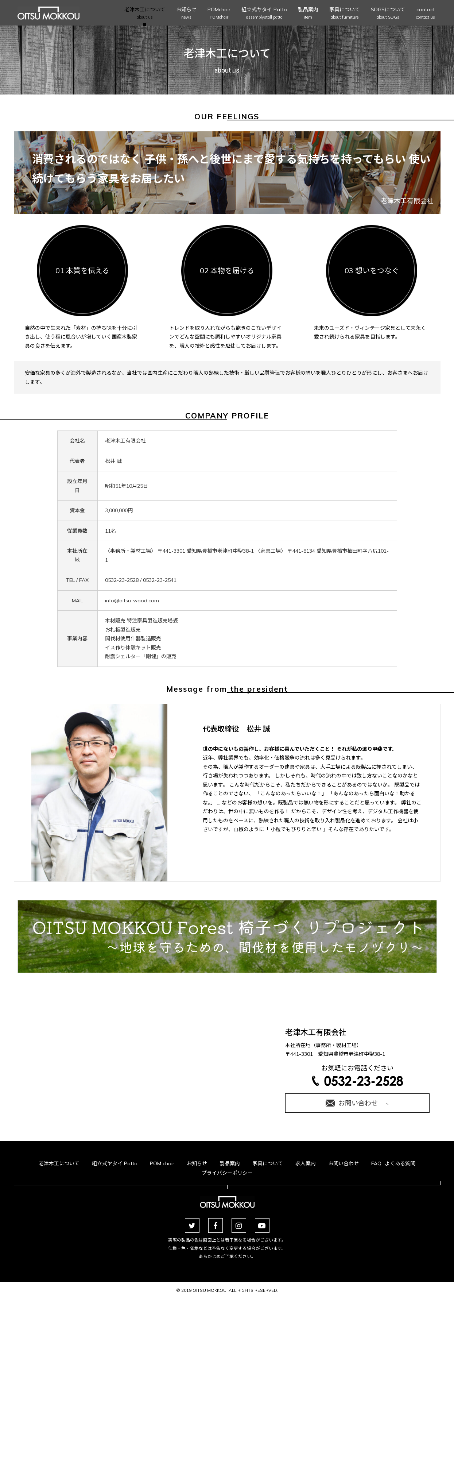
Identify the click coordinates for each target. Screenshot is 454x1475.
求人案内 (305, 1163)
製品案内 (308, 13)
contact (425, 13)
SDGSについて (388, 13)
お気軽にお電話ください (357, 1075)
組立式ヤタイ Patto (264, 13)
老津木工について (144, 13)
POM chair (162, 1163)
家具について (344, 13)
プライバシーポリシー (227, 1173)
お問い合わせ (343, 1163)
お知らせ (186, 13)
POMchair (218, 13)
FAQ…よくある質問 (393, 1163)
